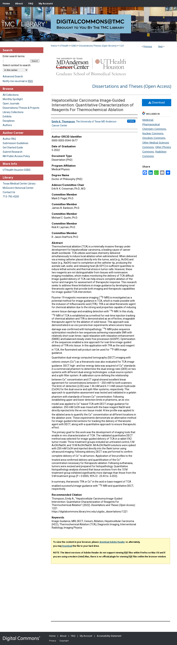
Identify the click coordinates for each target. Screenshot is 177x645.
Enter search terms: (14, 56)
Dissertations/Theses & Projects (21, 107)
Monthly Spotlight (13, 99)
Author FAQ (9, 138)
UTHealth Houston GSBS (17, 169)
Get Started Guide (13, 147)
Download (156, 102)
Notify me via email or (18, 81)
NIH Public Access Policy (16, 156)
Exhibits (7, 116)
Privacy (52, 641)
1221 (121, 46)
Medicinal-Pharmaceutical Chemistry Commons (154, 124)
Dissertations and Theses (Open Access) (131, 86)
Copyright (63, 641)
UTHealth (64, 46)
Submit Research (12, 151)
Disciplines (9, 120)
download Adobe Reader (112, 542)
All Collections (11, 94)
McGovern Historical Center (18, 187)
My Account (86, 636)
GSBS (74, 46)
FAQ (73, 636)
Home (54, 46)
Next (160, 46)
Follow (131, 121)
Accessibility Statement (109, 636)
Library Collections (13, 112)
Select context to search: (17, 65)
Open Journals (11, 103)
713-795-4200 (11, 196)
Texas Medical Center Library (19, 183)
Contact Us (9, 192)
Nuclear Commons (152, 133)
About (63, 636)
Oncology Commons (153, 138)
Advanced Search (13, 76)
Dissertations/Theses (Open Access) (98, 46)
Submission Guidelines (15, 143)
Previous (147, 46)
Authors (7, 125)
